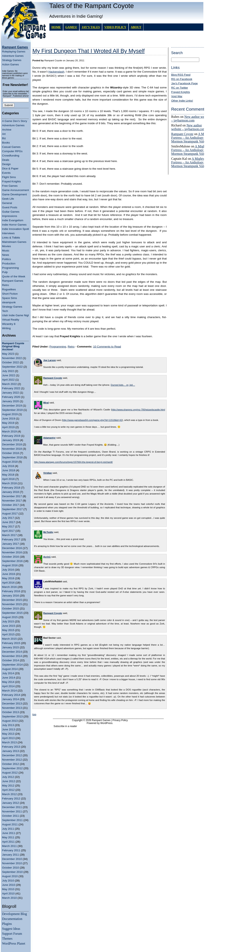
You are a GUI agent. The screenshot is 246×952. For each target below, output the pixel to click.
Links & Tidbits (11, 237)
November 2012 (12, 759)
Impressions (9, 216)
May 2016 (8, 578)
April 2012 (8, 789)
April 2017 (8, 530)
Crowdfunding (10, 155)
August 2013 (10, 720)
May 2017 (8, 526)
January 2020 (10, 401)
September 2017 (12, 509)
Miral (46, 402)
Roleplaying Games (13, 51)
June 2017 (8, 522)
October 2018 (10, 453)
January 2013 (10, 751)
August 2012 (10, 772)
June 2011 (8, 833)
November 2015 (12, 604)
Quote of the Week (13, 276)
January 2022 (10, 392)
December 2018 (12, 444)
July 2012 (8, 776)
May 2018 (8, 474)
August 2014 (10, 669)
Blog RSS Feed (180, 74)
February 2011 (11, 850)
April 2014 (8, 686)
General (7, 203)
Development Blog (14, 914)
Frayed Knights (11, 181)
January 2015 (10, 647)
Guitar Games (10, 211)
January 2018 (10, 491)
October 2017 (10, 504)
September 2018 (12, 457)
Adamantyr (49, 438)
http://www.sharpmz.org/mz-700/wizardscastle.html (138, 409)
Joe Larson (49, 360)
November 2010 (12, 863)
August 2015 (10, 617)
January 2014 (10, 699)
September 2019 (12, 409)
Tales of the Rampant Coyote (91, 5)
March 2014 (9, 690)
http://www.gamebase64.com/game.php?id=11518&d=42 (92, 420)
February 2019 (11, 435)
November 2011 (12, 811)
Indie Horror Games (14, 224)
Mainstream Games (14, 241)
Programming (10, 267)
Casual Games (11, 146)
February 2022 (11, 388)
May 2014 (8, 681)
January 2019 (10, 440)
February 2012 (11, 798)
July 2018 (8, 466)
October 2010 (10, 867)
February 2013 (11, 746)
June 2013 (8, 729)
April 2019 (8, 427)
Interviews (8, 233)
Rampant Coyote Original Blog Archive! (13, 346)
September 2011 (12, 820)
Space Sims (9, 298)
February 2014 (11, 694)
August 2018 (10, 461)
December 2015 (12, 599)
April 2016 (8, 582)
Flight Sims (9, 177)
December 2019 (12, 405)
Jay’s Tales (91, 27)
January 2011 (10, 854)
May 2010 (8, 889)
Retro (5, 285)
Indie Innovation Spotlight (17, 228)
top (34, 714)
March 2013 (9, 742)
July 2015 (8, 621)
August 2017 (10, 513)
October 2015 (10, 608)
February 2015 (11, 643)
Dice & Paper (10, 168)
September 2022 (12, 366)
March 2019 (9, 431)
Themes (7, 938)
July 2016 (8, 569)
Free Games (10, 185)
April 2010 (8, 893)
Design (6, 164)
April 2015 (8, 634)
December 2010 (12, 859)
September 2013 (12, 716)
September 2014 (12, 664)
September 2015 (12, 612)
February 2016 (11, 591)
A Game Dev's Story (14, 121)
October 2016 (10, 556)
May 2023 (8, 353)
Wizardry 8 (8, 323)
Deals (5, 159)
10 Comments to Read (107, 346)
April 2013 (8, 738)
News (5, 254)
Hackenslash (56, 71)
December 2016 (12, 548)
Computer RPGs (12, 151)
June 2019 (8, 418)
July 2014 (8, 673)
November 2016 (12, 552)
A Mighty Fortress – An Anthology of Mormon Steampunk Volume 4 (191, 137)
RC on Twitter (179, 87)
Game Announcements (16, 190)
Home (56, 27)
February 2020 (11, 396)
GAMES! (71, 27)
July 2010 (8, 880)
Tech (5, 311)
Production (8, 263)
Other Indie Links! (182, 100)
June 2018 (8, 470)
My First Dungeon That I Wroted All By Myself (88, 51)
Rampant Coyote (182, 134)
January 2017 (10, 543)
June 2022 (8, 375)
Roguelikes (9, 289)
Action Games (10, 64)
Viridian (47, 473)
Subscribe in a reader (65, 726)
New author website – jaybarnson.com (191, 118)
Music (5, 250)
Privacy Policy (120, 720)
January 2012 (10, 802)
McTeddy (48, 532)
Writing (6, 328)
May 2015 (8, 630)
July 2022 (8, 371)
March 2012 (9, 794)
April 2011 (8, 841)
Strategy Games (11, 60)
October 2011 (10, 815)
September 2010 (12, 871)
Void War (176, 96)
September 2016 (12, 561)
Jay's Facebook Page (184, 83)
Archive (6, 129)
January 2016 (10, 595)
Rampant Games (12, 280)
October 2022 (10, 362)
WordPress (106, 723)
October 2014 (10, 660)
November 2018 (12, 448)
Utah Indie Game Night (16, 315)
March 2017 (9, 535)
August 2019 (10, 414)
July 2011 (8, 828)
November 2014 (12, 656)
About (136, 27)
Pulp (5, 272)
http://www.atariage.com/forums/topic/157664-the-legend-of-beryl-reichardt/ (73, 462)
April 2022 (8, 379)
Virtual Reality (10, 319)
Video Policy (115, 27)
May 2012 (8, 785)
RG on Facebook (181, 79)
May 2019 (8, 422)
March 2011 (9, 846)
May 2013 (8, 733)
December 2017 (12, 496)
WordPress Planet (13, 943)
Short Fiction (10, 293)
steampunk (9, 302)
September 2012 (12, 768)
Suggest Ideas (11, 928)
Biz (4, 138)
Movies (6, 246)
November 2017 (12, 500)
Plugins (7, 923)
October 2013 (10, 712)
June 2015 (8, 625)
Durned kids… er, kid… (123, 385)
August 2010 (10, 876)
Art (4, 134)
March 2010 (9, 897)
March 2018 (9, 483)
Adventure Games (13, 55)
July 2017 (8, 517)
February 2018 (11, 487)
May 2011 (8, 837)
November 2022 (12, 358)
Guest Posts (9, 207)
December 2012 (12, 755)
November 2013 (12, 707)
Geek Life (8, 198)
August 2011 (10, 824)
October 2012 (10, 764)
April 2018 (8, 479)
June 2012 (8, 781)
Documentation (12, 919)
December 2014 (12, 651)
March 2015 (9, 638)
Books (6, 142)
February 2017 (11, 539)
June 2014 (8, 677)
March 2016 (9, 586)
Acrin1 (47, 557)
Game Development (14, 194)
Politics (6, 259)
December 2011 (12, 807)
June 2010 (8, 884)
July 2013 (8, 725)
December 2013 (12, 703)
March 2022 (9, 384)
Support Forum (12, 933)
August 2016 (10, 565)
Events (6, 172)
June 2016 (8, 574)
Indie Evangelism (12, 220)
